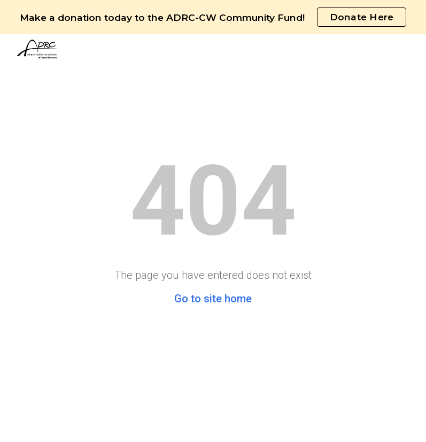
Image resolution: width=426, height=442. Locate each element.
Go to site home (213, 298)
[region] (213, 17)
